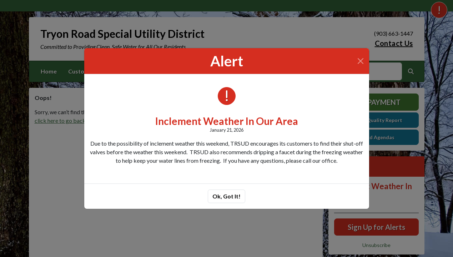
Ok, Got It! (226, 196)
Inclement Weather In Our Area (226, 121)
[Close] (360, 61)
